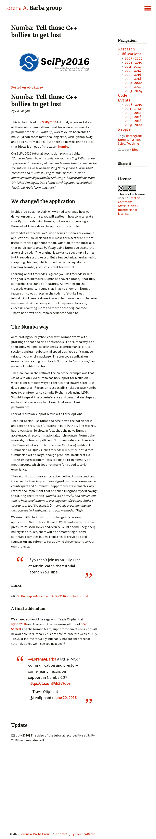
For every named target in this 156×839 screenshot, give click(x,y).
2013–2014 (133, 113)
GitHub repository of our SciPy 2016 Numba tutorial (52, 596)
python (135, 140)
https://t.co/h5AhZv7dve (49, 683)
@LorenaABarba (42, 659)
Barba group (33, 8)
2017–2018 (133, 121)
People (124, 129)
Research (126, 49)
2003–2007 (133, 58)
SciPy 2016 (49, 122)
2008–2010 (133, 62)
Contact (61, 834)
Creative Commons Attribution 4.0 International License (129, 206)
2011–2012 (133, 109)
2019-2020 (133, 83)
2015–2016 (133, 117)
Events (124, 100)
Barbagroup (134, 136)
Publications (130, 54)
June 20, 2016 (65, 697)
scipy (121, 143)
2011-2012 (133, 66)
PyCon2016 (19, 624)
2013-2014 (133, 70)
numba (123, 140)
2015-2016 (133, 75)
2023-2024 (133, 91)
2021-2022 (133, 87)
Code (122, 95)
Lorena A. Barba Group (35, 834)
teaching (132, 143)
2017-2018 (133, 79)
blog (135, 149)
